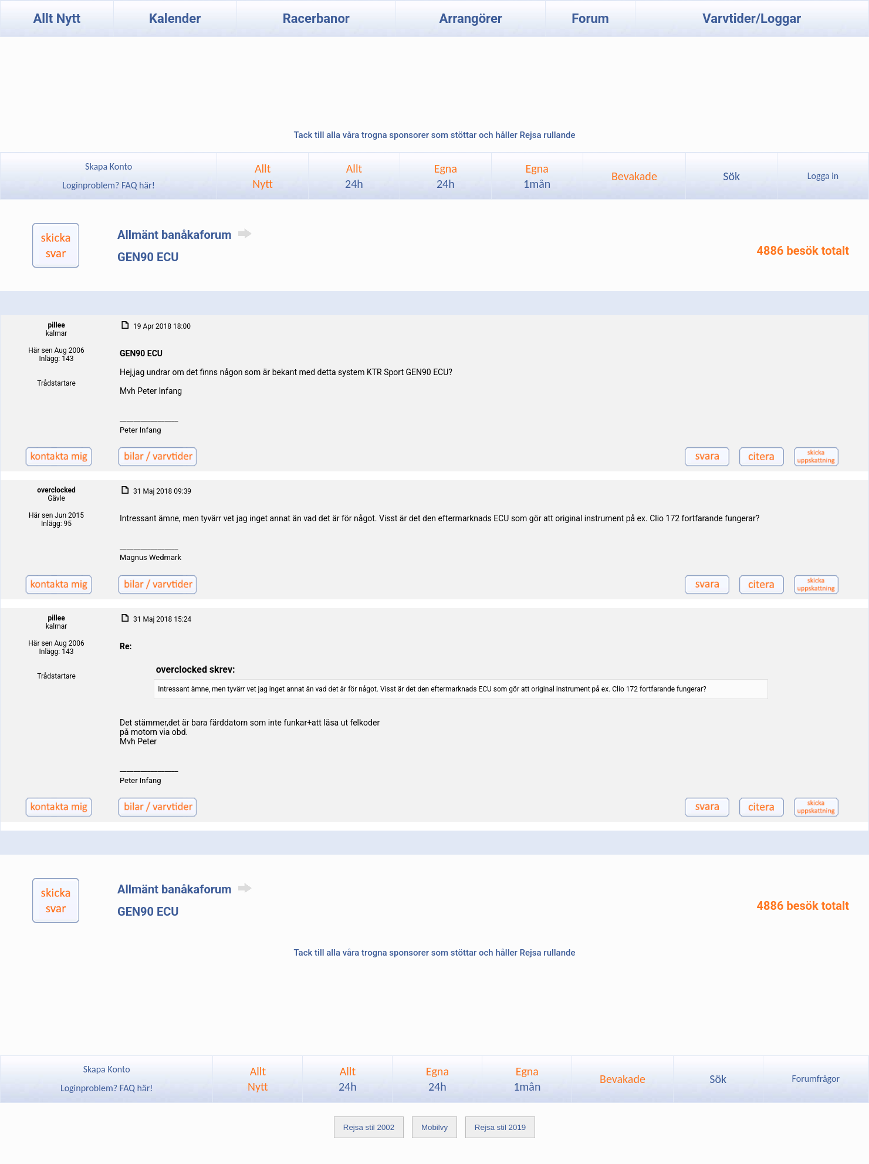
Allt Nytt (56, 18)
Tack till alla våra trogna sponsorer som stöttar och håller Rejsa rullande (434, 135)
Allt (354, 176)
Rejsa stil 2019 (500, 1127)
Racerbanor (316, 18)
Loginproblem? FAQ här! (108, 185)
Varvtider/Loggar (751, 18)
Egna (445, 176)
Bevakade (634, 176)
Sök (731, 176)
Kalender (175, 18)
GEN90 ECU (147, 257)
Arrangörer (470, 18)
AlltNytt (262, 176)
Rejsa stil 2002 (368, 1127)
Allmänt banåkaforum (186, 235)
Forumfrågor (816, 1078)
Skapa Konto (108, 166)
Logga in (822, 175)
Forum (590, 18)
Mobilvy (434, 1127)
